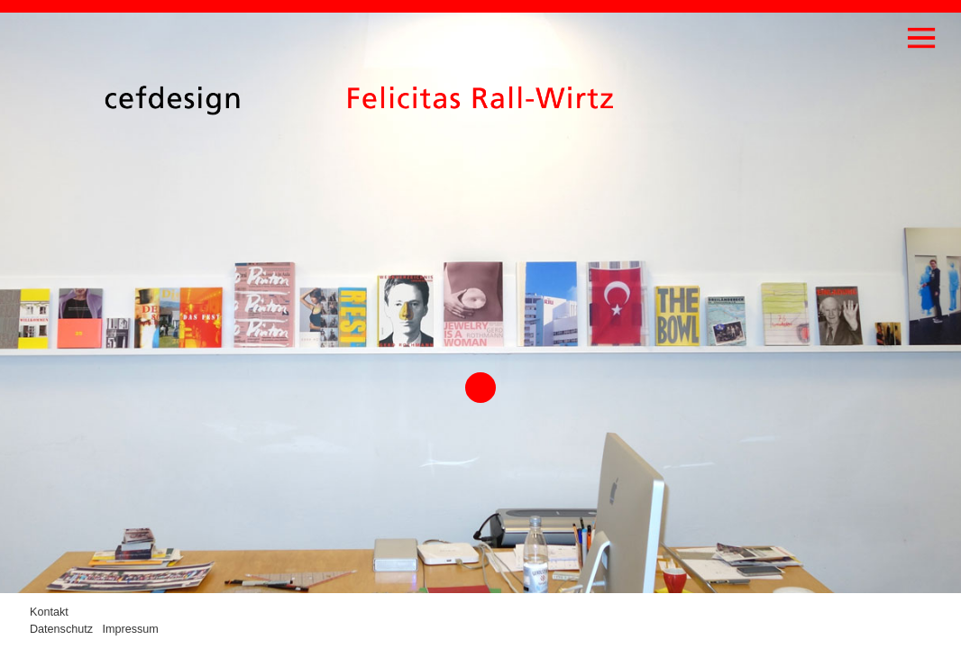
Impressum (131, 629)
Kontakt (49, 612)
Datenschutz (61, 629)
